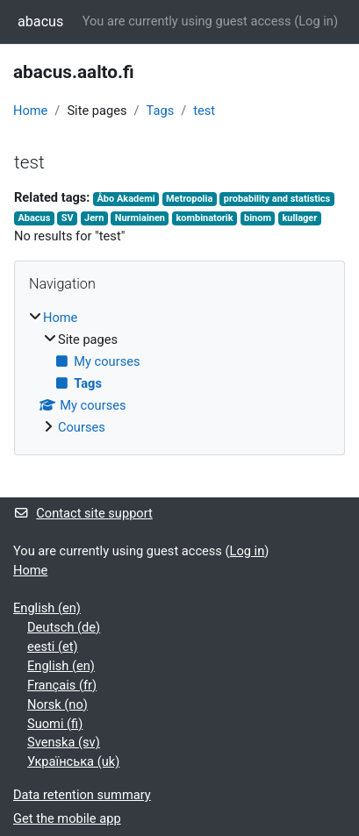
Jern (94, 218)
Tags (161, 110)
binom (257, 218)
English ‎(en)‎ (47, 608)
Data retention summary (82, 795)
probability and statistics (277, 198)
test (204, 110)
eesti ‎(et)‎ (52, 646)
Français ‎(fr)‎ (62, 685)
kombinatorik (204, 218)
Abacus (34, 218)
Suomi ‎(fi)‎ (55, 724)
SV (67, 218)
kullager (299, 218)
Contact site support (83, 513)
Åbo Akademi (125, 198)
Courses (81, 427)
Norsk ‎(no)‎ (57, 704)
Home (30, 110)
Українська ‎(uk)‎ (73, 761)
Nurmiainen (140, 218)
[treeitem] (179, 373)
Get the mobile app (67, 818)
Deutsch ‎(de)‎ (63, 627)
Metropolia (189, 198)
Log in (316, 21)
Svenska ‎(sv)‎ (63, 742)
